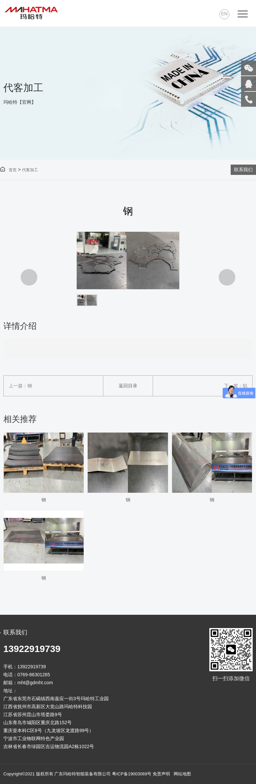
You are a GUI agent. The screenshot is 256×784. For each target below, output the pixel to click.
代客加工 (30, 170)
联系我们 (243, 169)
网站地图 (182, 773)
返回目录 (128, 385)
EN (224, 13)
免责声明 (161, 773)
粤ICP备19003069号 (132, 773)
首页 (8, 170)
